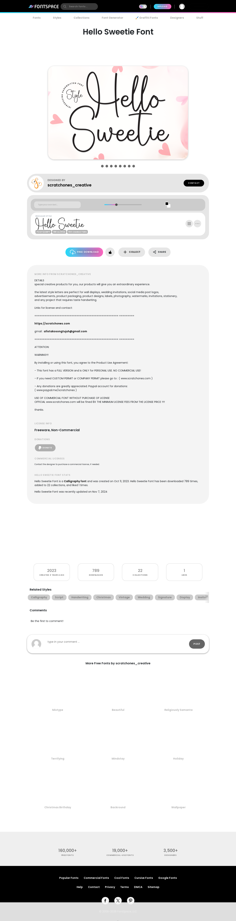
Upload (162, 6)
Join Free (198, 6)
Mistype (57, 710)
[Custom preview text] (57, 204)
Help (80, 887)
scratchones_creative (70, 185)
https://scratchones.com (52, 323)
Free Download (84, 252)
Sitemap (153, 887)
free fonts (67, 855)
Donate (45, 447)
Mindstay (118, 758)
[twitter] (118, 900)
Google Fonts (167, 878)
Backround (118, 807)
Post (196, 643)
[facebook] (105, 900)
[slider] (116, 204)
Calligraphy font (75, 481)
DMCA (138, 887)
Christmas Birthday (57, 807)
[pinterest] (130, 900)
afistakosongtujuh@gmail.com (65, 331)
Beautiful (118, 710)
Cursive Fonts (143, 878)
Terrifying (57, 758)
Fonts (37, 18)
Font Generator (112, 18)
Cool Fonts (121, 878)
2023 (51, 570)
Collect (132, 252)
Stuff (199, 18)
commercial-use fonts (120, 855)
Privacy (110, 887)
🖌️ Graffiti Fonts (147, 18)
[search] (79, 6)
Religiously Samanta (178, 710)
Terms (124, 887)
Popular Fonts (68, 878)
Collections (81, 18)
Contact (194, 183)
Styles (57, 18)
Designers (177, 18)
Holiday (178, 758)
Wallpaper (178, 807)
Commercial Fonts (96, 878)
